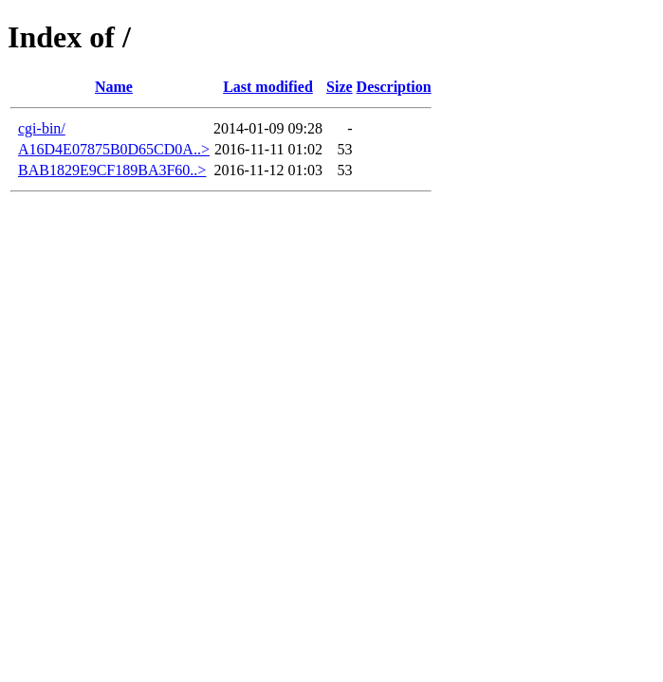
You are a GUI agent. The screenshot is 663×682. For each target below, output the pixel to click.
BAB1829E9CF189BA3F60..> (112, 170)
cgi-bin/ (41, 128)
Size (339, 87)
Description (394, 87)
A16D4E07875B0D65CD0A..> (114, 149)
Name (114, 87)
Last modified (268, 87)
